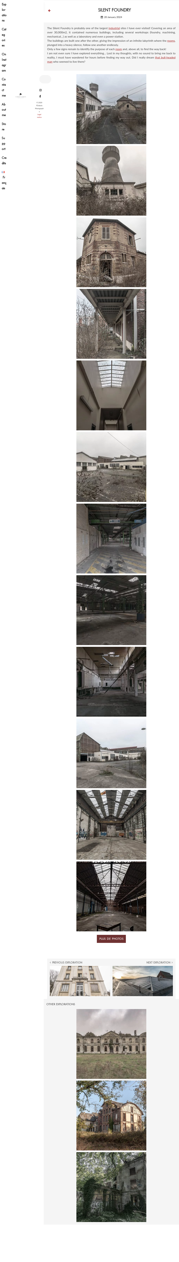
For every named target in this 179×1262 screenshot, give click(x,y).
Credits (4, 160)
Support (3, 143)
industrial (114, 28)
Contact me (4, 87)
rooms (171, 40)
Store (4, 126)
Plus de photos (111, 938)
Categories (4, 37)
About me (4, 109)
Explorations (4, 12)
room (119, 49)
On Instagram (4, 62)
